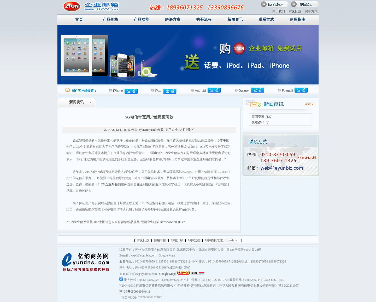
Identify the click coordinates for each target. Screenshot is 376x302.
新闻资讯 (235, 19)
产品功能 (141, 19)
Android (200, 91)
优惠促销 (258, 122)
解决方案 (173, 19)
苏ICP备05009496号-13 (134, 291)
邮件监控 (194, 240)
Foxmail (287, 91)
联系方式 (266, 19)
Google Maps (175, 274)
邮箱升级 (177, 240)
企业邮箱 (79, 140)
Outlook (243, 91)
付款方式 (311, 11)
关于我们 (278, 11)
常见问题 (295, 11)
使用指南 (298, 19)
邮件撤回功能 (214, 240)
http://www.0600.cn (172, 222)
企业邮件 (80, 222)
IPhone (118, 91)
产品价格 (110, 19)
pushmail (233, 240)
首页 (79, 19)
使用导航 (160, 240)
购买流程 (204, 19)
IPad (158, 91)
